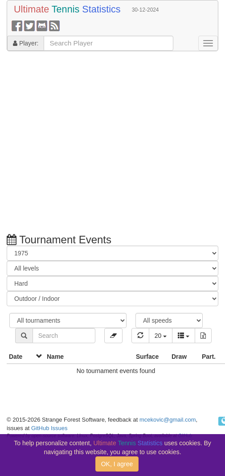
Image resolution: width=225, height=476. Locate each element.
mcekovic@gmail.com (167, 419)
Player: (25, 43)
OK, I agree (117, 464)
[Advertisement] (83, 143)
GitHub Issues (49, 428)
